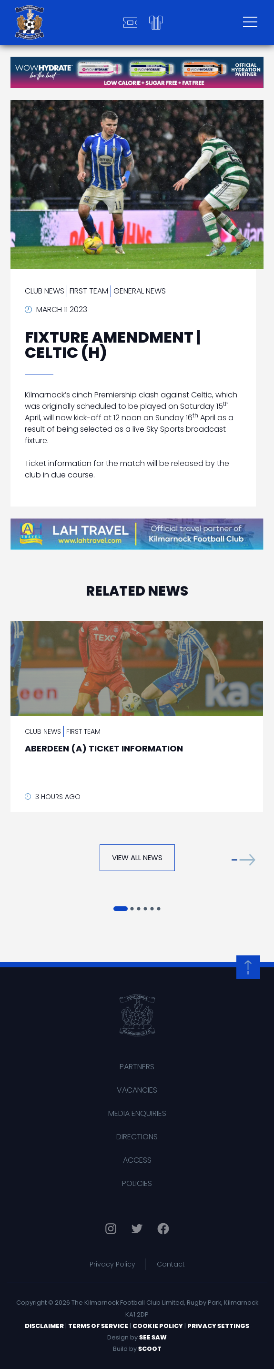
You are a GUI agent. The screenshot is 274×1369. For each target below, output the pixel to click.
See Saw (153, 1337)
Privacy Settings (218, 1326)
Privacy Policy (112, 1264)
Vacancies (137, 1090)
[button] (243, 860)
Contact (171, 1264)
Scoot (150, 1349)
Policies (137, 1183)
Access (137, 1160)
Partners (137, 1066)
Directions (137, 1136)
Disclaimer (44, 1326)
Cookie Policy (157, 1326)
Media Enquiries (137, 1113)
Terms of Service (98, 1326)
